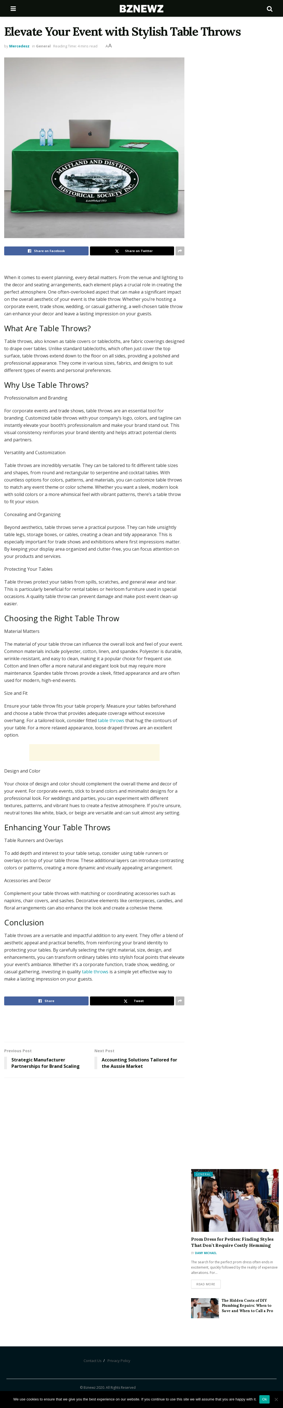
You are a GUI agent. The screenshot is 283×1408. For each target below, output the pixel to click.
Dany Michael (206, 1253)
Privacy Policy (119, 1360)
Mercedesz (19, 46)
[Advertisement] (94, 752)
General (43, 46)
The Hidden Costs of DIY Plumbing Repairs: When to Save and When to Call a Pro (247, 1305)
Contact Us (93, 1360)
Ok (264, 1399)
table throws (111, 720)
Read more (205, 1284)
